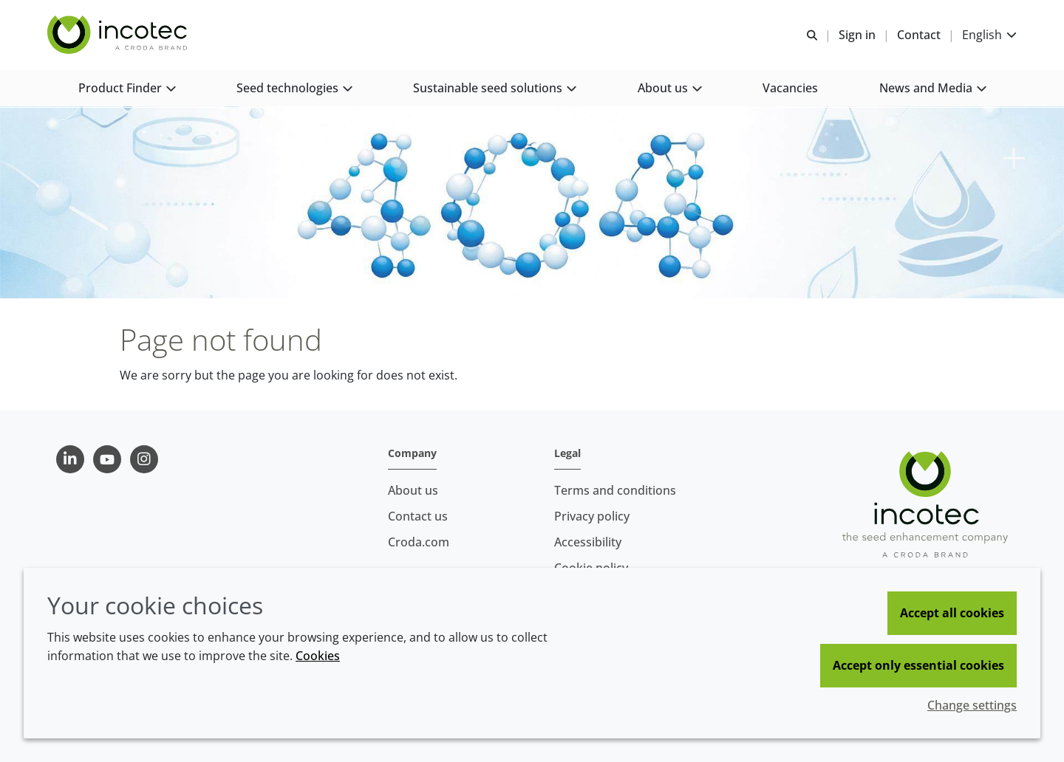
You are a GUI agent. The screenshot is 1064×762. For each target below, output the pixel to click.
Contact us (418, 516)
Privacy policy (592, 516)
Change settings (972, 705)
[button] (126, 89)
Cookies (318, 656)
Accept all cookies (952, 613)
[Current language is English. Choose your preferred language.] (989, 35)
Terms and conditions (615, 490)
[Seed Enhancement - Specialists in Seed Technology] (119, 35)
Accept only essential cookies (918, 665)
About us (413, 490)
